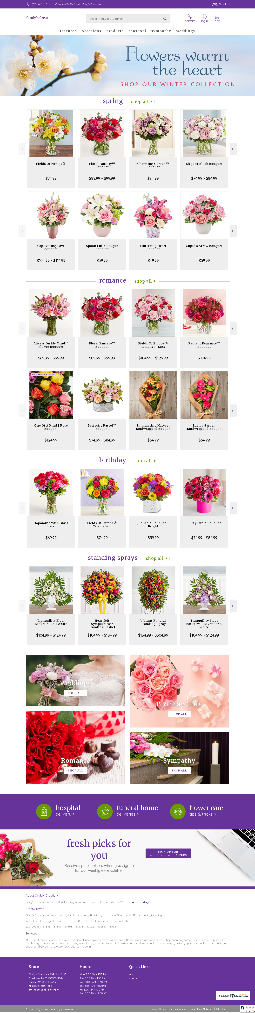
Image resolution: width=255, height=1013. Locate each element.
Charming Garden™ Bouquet (153, 165)
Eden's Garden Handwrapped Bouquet (204, 427)
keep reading (140, 902)
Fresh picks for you (99, 855)
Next (233, 149)
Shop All (140, 101)
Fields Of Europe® (51, 164)
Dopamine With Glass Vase (51, 524)
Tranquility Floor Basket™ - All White (51, 622)
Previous (22, 149)
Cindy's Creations (40, 18)
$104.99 (204, 358)
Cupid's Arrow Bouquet (204, 246)
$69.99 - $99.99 (51, 358)
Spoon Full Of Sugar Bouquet (102, 247)
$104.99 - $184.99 (102, 635)
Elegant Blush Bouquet (204, 164)
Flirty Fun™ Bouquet (204, 523)
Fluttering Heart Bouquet (153, 247)
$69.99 (51, 537)
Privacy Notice (177, 1009)
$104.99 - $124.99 (51, 635)
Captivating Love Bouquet (51, 247)
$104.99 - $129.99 (153, 358)
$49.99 (153, 260)
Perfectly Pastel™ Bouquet (102, 427)
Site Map (221, 1009)
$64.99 (153, 440)
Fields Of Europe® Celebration (102, 524)
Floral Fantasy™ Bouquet (102, 165)
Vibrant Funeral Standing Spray (153, 622)
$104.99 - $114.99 (51, 260)
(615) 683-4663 (40, 4)
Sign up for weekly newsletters (168, 853)
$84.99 (153, 178)
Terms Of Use (158, 1009)
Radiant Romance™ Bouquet (204, 345)
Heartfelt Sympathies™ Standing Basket (102, 624)
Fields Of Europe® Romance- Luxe (153, 345)
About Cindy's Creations (42, 895)
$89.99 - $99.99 (102, 178)
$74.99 (51, 178)
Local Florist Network (200, 1009)
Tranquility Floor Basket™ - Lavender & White (204, 624)
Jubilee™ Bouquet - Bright (153, 524)
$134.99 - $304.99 (153, 635)
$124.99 (51, 440)
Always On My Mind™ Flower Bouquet (51, 345)
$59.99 (102, 260)
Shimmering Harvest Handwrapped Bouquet (153, 427)
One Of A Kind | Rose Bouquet (51, 427)
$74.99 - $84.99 (204, 178)
